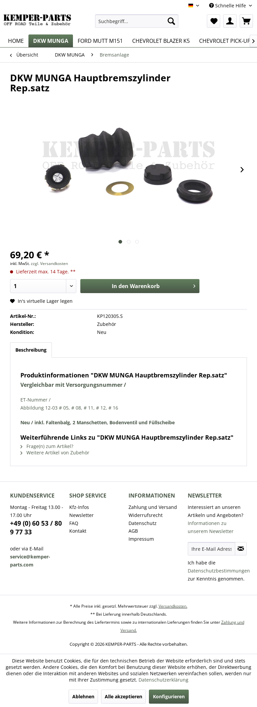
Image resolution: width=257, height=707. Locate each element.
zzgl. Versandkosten (49, 263)
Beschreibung (31, 350)
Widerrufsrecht (145, 515)
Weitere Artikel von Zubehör (54, 452)
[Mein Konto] (230, 21)
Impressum (141, 539)
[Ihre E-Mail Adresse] (211, 548)
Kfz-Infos (79, 507)
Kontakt (77, 531)
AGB (133, 531)
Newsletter (81, 515)
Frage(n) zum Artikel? (46, 446)
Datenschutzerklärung (163, 680)
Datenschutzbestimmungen (219, 570)
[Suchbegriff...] (137, 21)
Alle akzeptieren (123, 696)
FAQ (73, 523)
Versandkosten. (173, 606)
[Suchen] (171, 21)
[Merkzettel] (213, 21)
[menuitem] (137, 21)
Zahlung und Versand (152, 507)
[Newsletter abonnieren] (241, 548)
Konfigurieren (169, 696)
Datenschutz (142, 523)
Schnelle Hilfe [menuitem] (228, 5)
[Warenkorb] (246, 21)
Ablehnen (83, 696)
